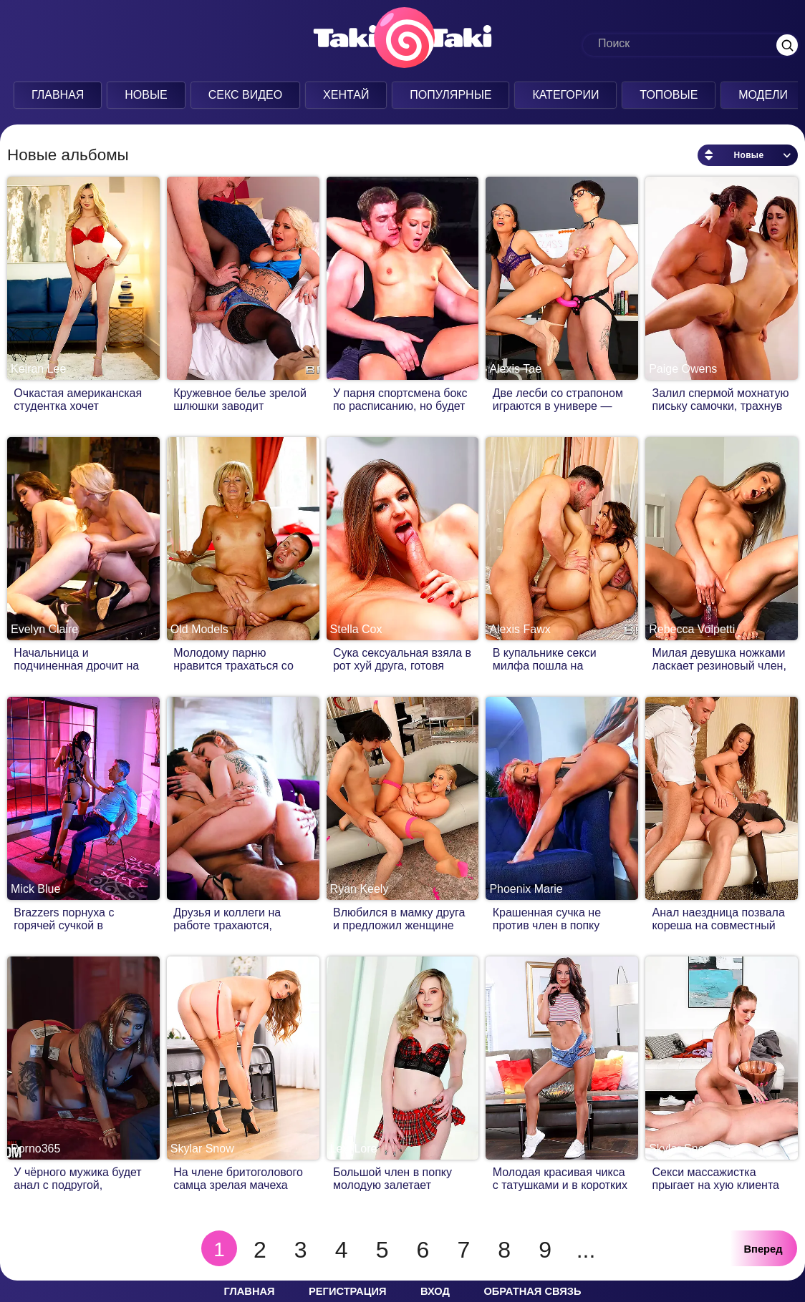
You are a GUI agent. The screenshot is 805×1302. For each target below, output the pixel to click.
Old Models (199, 629)
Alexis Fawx (519, 629)
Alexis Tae (515, 369)
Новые (144, 95)
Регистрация (347, 1291)
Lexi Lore (353, 1148)
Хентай (344, 95)
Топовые (667, 95)
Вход (435, 1291)
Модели (761, 95)
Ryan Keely (359, 889)
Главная (55, 95)
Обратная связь (532, 1291)
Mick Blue (35, 889)
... (586, 1250)
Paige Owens (683, 369)
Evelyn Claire (44, 629)
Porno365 (35, 1148)
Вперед (763, 1249)
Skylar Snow (202, 1148)
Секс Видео (243, 95)
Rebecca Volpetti (692, 629)
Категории (564, 95)
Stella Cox (356, 629)
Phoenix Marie (525, 889)
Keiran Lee (38, 369)
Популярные (449, 95)
